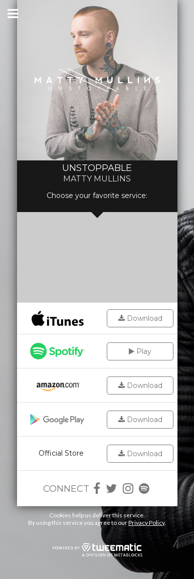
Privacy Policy (146, 522)
